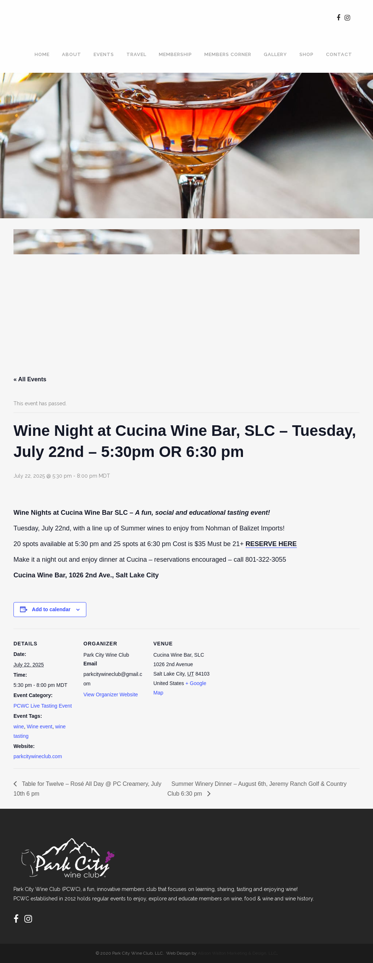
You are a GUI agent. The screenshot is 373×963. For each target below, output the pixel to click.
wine (18, 726)
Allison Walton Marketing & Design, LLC (237, 953)
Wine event (39, 726)
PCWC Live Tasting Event (42, 706)
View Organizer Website (110, 694)
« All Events (29, 379)
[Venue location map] (261, 678)
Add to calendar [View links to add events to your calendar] (51, 609)
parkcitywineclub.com (37, 756)
